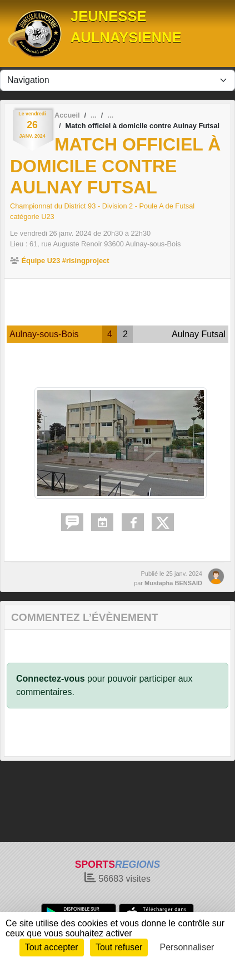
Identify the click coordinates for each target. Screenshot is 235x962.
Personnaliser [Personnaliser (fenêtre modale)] (187, 947)
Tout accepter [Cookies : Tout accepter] (51, 947)
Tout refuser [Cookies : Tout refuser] (119, 947)
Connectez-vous (50, 678)
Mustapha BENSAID (173, 583)
